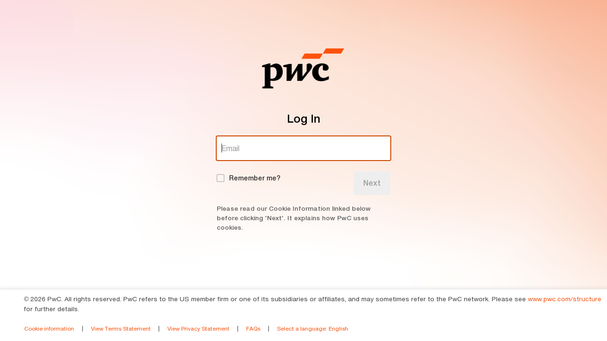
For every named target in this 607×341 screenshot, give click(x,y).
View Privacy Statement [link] (198, 328)
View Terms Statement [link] (121, 328)
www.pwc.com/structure (564, 299)
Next (372, 183)
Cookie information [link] (49, 328)
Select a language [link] (312, 328)
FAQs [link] (253, 328)
